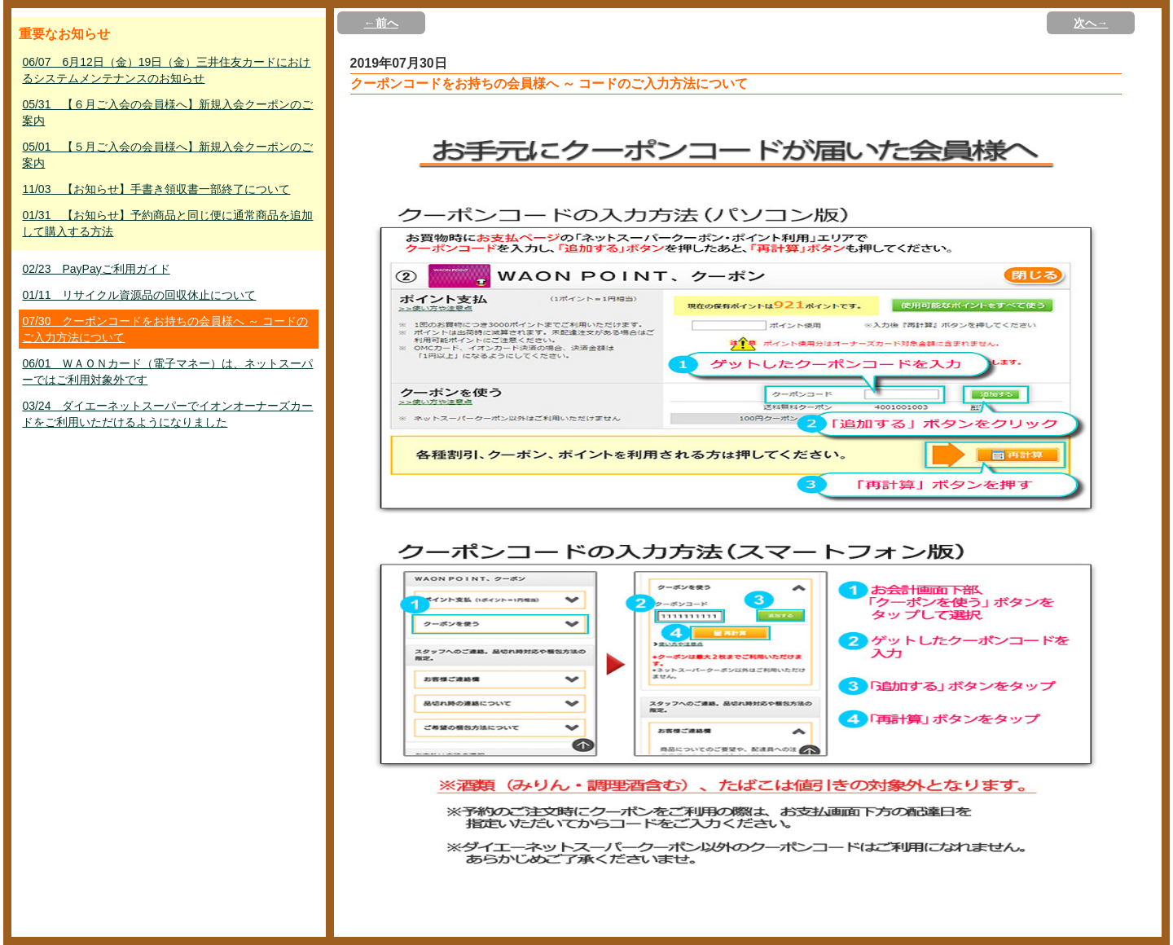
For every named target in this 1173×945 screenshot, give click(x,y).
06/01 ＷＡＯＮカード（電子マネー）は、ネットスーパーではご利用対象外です (167, 371)
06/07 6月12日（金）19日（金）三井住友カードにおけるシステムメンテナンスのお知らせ (166, 70)
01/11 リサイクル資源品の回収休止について (139, 294)
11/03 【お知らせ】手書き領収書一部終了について (156, 189)
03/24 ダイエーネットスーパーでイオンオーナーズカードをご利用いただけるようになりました (167, 414)
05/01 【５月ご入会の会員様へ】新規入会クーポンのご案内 (167, 154)
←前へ (381, 22)
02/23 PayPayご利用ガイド (95, 268)
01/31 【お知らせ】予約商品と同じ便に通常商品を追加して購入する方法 (167, 223)
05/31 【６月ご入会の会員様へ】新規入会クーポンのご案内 (167, 112)
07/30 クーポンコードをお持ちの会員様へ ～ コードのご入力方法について (165, 329)
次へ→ (1091, 22)
